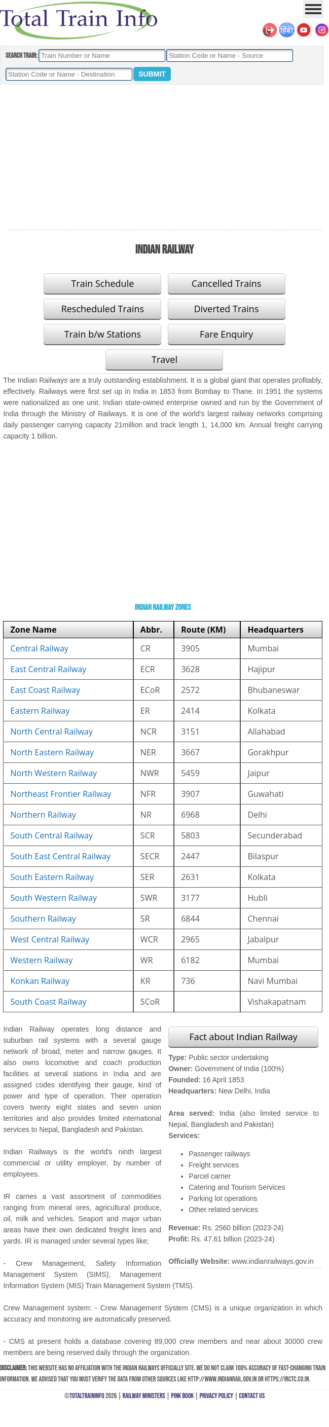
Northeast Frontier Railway (60, 793)
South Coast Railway (48, 1001)
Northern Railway (43, 814)
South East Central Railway (60, 856)
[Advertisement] (164, 158)
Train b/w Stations (102, 334)
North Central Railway (51, 731)
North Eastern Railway (52, 752)
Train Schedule (102, 283)
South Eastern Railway (52, 877)
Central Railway (39, 648)
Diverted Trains (226, 309)
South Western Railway (53, 897)
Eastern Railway (39, 710)
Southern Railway (43, 918)
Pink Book (182, 1396)
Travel (164, 359)
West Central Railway (49, 939)
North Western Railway (53, 773)
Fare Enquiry (226, 334)
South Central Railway (51, 835)
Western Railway (41, 960)
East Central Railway (48, 669)
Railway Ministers (144, 1396)
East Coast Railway (45, 690)
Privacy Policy (217, 1396)
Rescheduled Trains (102, 309)
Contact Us (252, 1396)
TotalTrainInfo (86, 1396)
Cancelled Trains (226, 283)
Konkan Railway (39, 980)
